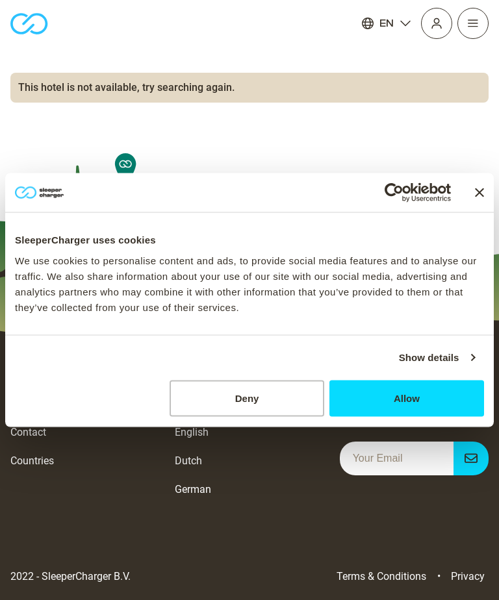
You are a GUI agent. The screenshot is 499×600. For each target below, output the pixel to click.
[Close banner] (479, 192)
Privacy (468, 576)
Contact (28, 432)
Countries (32, 461)
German (193, 489)
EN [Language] (386, 23)
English (192, 432)
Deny (247, 397)
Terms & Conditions (381, 576)
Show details (429, 357)
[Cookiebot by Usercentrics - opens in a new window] (394, 193)
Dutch (188, 461)
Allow (407, 397)
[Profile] (436, 23)
